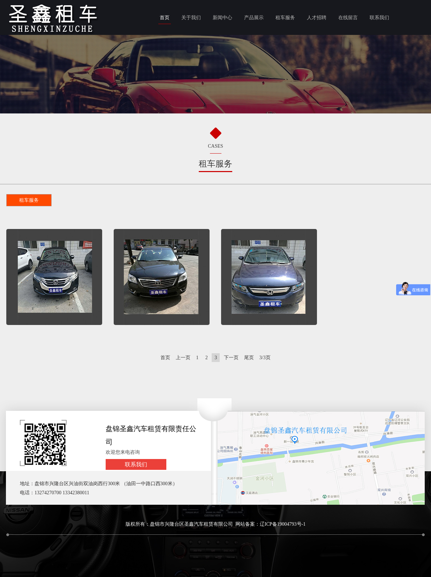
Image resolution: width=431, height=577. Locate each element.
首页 (164, 17)
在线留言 (348, 17)
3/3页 (265, 357)
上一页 (183, 357)
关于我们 (191, 17)
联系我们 (379, 17)
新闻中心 (222, 17)
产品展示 (254, 17)
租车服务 (285, 17)
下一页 (231, 357)
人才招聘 (316, 17)
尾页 (249, 357)
